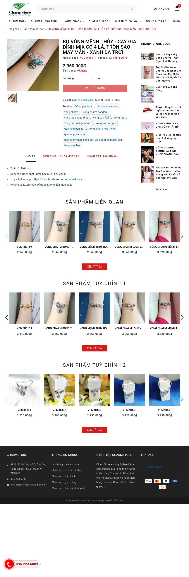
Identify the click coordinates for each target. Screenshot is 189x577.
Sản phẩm (94, 202)
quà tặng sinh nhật (75, 134)
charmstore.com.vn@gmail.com (29, 484)
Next (182, 236)
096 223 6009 (85, 100)
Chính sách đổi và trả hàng (67, 470)
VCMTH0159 (24, 246)
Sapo (120, 500)
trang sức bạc (72, 145)
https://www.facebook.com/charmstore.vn (58, 179)
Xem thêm (162, 189)
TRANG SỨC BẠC (157, 21)
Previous (7, 236)
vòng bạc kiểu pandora (77, 123)
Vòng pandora (83, 106)
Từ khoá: (68, 106)
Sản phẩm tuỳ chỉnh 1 (94, 283)
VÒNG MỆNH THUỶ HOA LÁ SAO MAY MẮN (105, 246)
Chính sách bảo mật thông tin (68, 488)
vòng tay (119, 117)
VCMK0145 (164, 410)
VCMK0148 (59, 410)
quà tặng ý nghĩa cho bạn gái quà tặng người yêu (93, 139)
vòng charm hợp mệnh (102, 128)
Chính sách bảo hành (64, 476)
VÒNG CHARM (74, 21)
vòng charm (71, 112)
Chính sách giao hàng (64, 482)
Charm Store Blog (156, 43)
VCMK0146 (129, 410)
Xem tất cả (94, 266)
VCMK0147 (94, 410)
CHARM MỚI (18, 21)
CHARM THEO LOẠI (128, 21)
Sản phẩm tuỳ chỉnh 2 (94, 365)
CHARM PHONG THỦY (45, 21)
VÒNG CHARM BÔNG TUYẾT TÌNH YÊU (67, 246)
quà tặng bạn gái (74, 128)
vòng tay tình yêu (106, 123)
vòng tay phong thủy (76, 117)
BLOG (176, 21)
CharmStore (154, 467)
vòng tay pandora (107, 106)
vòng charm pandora (95, 112)
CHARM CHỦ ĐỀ (100, 21)
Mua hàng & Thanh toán (65, 464)
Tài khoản (160, 8)
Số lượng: (69, 78)
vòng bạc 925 (101, 117)
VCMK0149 (24, 410)
